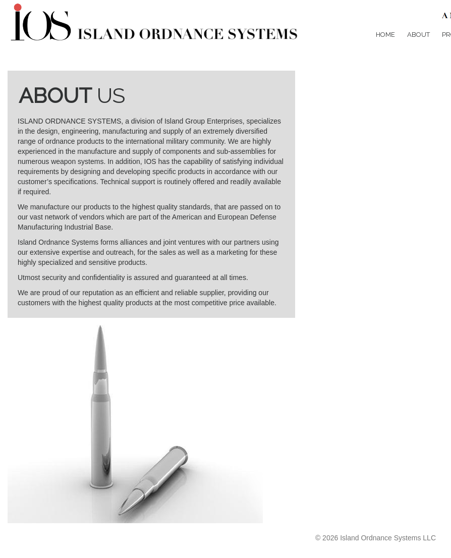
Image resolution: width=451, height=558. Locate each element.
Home (385, 34)
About (418, 34)
